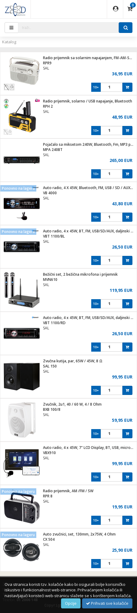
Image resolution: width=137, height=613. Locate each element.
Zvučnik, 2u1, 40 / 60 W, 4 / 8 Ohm (72, 404)
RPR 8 (47, 496)
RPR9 (47, 63)
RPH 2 (48, 106)
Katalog (9, 42)
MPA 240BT (53, 149)
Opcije (71, 603)
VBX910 (49, 452)
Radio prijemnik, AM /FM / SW (68, 490)
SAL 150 (50, 366)
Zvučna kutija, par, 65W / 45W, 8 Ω (73, 361)
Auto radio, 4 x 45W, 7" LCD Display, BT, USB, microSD (89, 447)
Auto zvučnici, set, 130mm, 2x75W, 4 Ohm (79, 534)
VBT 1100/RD (54, 322)
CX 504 (49, 539)
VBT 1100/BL (54, 236)
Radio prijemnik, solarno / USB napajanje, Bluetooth (87, 101)
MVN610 (50, 279)
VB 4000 (50, 192)
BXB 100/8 (51, 409)
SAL (46, 68)
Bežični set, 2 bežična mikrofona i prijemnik (80, 274)
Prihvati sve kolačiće (107, 603)
